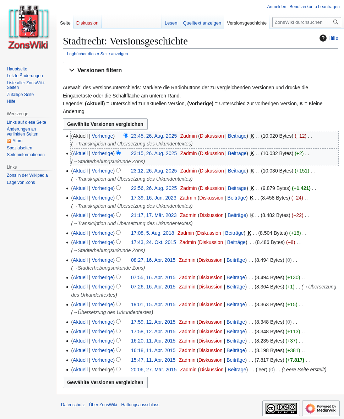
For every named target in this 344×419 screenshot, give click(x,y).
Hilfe (328, 38)
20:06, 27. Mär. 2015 (153, 369)
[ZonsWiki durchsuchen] (306, 22)
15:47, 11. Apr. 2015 (153, 360)
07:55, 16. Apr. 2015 (153, 277)
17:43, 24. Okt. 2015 (153, 242)
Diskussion (212, 136)
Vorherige (102, 136)
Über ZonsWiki (103, 404)
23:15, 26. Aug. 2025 (154, 153)
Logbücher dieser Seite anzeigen (97, 53)
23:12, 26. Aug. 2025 (154, 171)
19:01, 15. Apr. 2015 (153, 304)
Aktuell (80, 153)
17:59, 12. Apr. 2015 (153, 322)
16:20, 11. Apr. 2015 (153, 341)
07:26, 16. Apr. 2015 (153, 287)
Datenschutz (73, 404)
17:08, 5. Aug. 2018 (152, 233)
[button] (200, 71)
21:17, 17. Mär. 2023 (153, 215)
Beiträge (237, 136)
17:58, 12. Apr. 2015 (153, 331)
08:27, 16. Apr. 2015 (153, 260)
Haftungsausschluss (140, 404)
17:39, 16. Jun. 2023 (153, 198)
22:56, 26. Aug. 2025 (154, 188)
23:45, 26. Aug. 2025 (154, 136)
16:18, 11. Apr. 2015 (153, 350)
